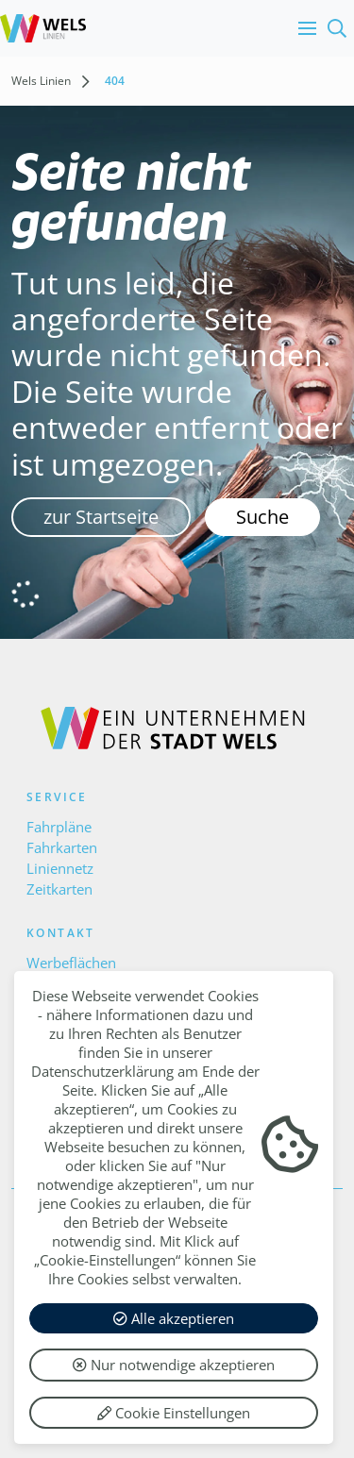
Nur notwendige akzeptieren (174, 1364)
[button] (303, 28)
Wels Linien (41, 81)
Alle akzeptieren (173, 1318)
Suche (262, 516)
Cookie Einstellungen (173, 1412)
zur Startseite (101, 516)
